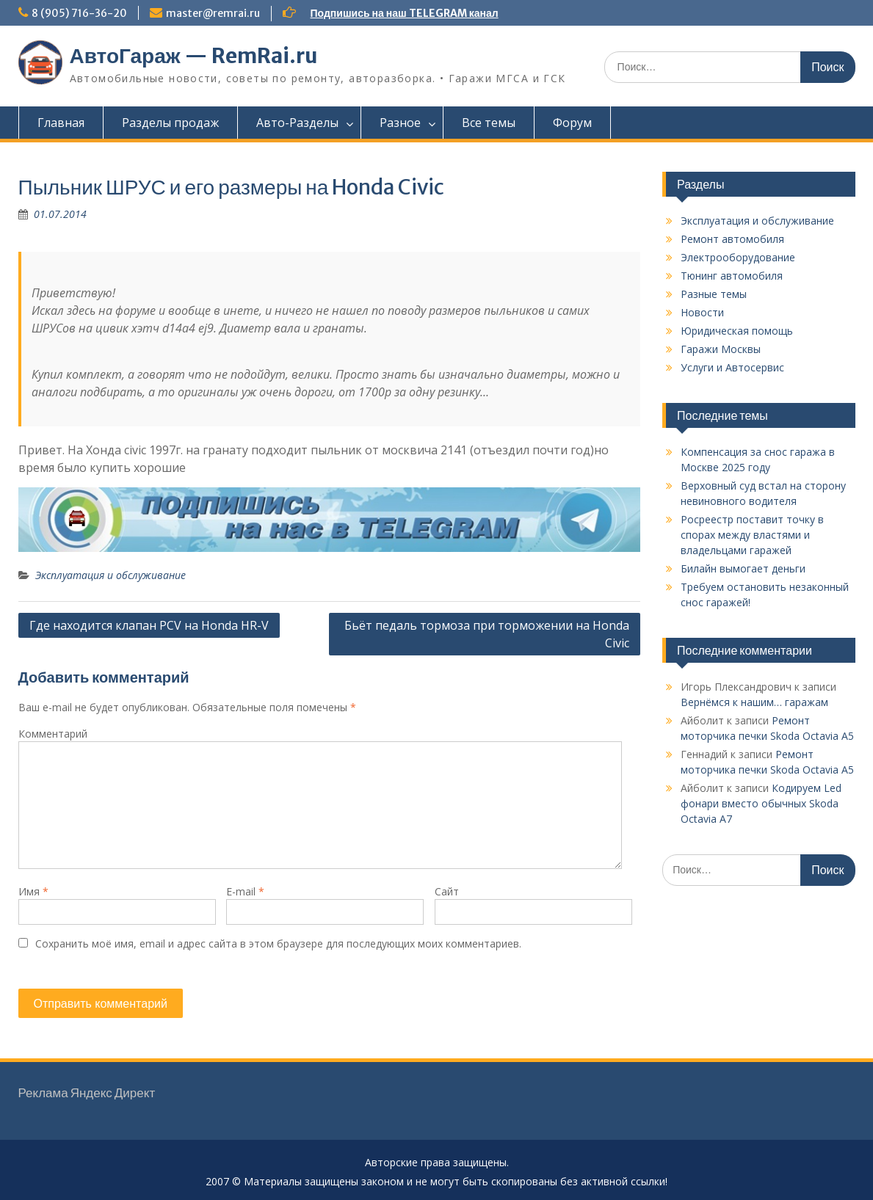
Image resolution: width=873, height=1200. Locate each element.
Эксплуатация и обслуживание (110, 575)
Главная (60, 122)
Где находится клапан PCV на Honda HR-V (149, 625)
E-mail (245, 891)
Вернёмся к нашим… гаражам (754, 702)
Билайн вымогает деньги (743, 568)
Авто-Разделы (297, 122)
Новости (702, 312)
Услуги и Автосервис (732, 367)
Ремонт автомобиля (732, 239)
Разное (400, 122)
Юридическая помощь (737, 331)
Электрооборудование (738, 257)
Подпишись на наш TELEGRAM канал (405, 13)
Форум (572, 122)
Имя (33, 891)
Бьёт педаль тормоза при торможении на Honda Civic (486, 634)
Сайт (447, 891)
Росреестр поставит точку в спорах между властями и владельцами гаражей (752, 534)
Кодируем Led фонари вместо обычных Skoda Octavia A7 (761, 803)
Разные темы (714, 294)
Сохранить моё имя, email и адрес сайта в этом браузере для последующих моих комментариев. (278, 943)
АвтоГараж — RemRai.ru (194, 56)
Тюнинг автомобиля (732, 276)
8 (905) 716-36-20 (79, 13)
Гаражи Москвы (721, 349)
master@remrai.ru (213, 13)
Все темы (488, 122)
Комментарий (52, 734)
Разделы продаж (170, 122)
